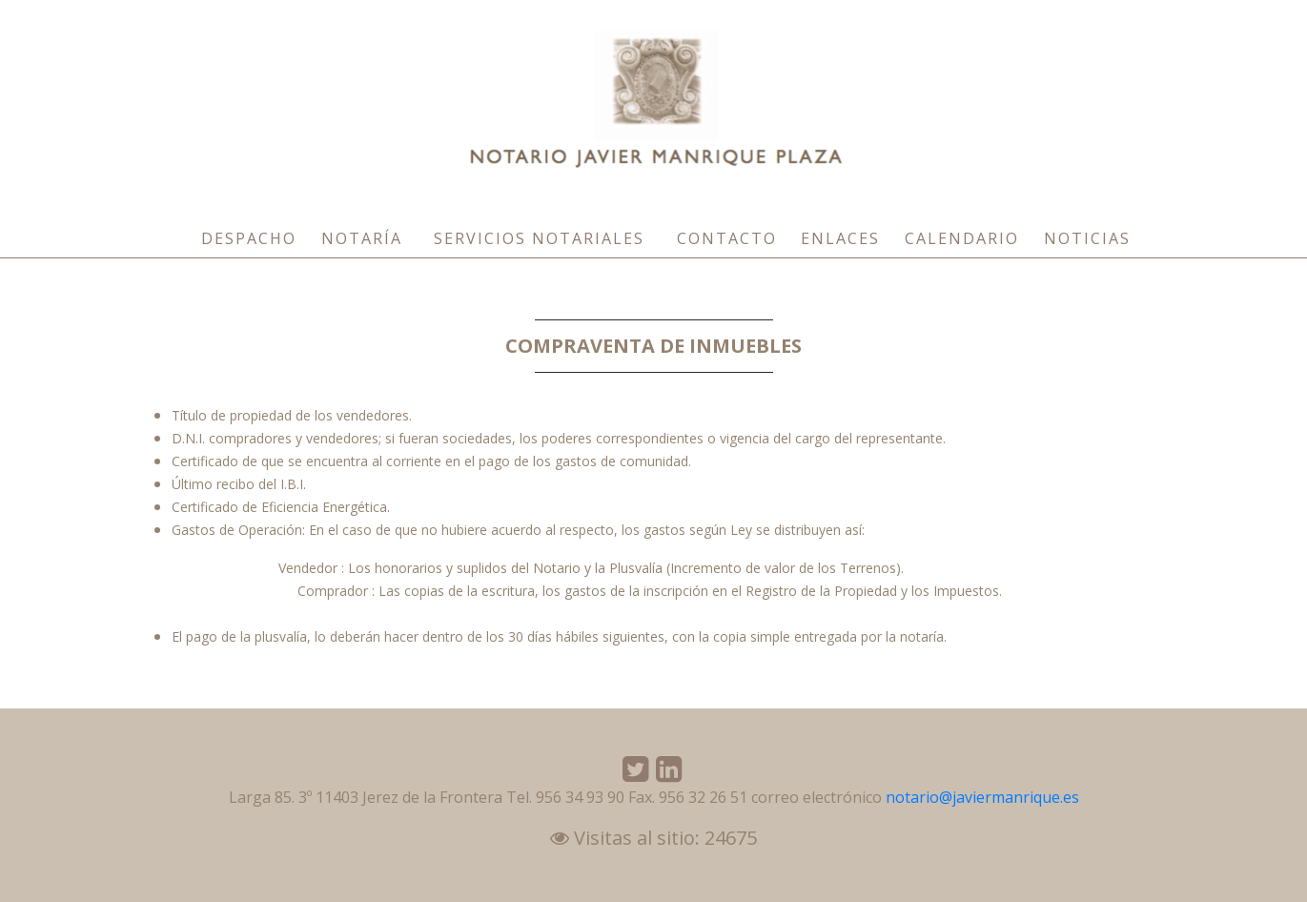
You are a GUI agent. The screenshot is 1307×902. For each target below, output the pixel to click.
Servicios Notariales (539, 238)
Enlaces (840, 238)
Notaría (361, 238)
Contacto (727, 238)
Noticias (1087, 238)
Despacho (248, 238)
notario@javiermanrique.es (982, 797)
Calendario (962, 238)
